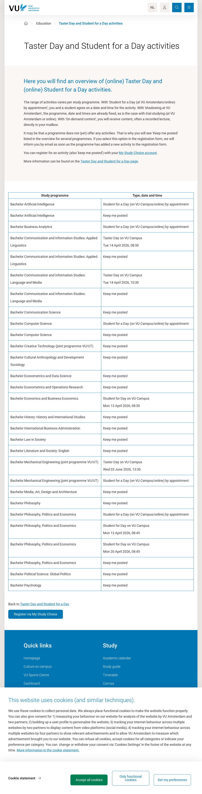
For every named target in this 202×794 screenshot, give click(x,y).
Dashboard (32, 683)
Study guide (111, 666)
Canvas (108, 683)
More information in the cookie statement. (48, 750)
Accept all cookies (89, 780)
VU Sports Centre (36, 675)
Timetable (110, 675)
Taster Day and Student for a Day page (109, 161)
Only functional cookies (131, 778)
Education (43, 23)
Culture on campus (38, 666)
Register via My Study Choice (35, 614)
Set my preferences (172, 780)
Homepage (32, 658)
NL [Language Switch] (152, 7)
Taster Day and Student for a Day (44, 604)
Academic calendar (117, 658)
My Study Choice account (138, 153)
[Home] (26, 23)
